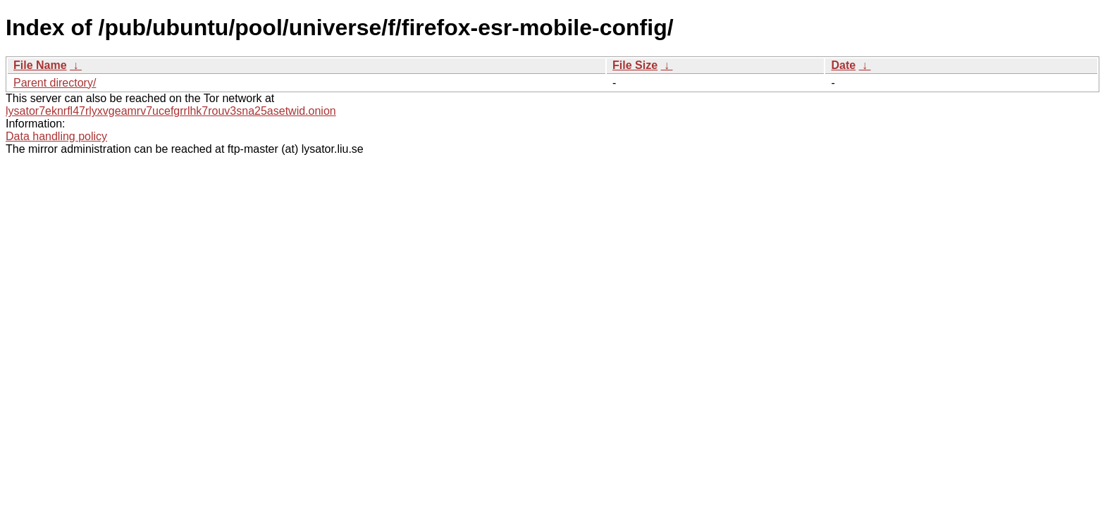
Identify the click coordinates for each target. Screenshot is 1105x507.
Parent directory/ (54, 83)
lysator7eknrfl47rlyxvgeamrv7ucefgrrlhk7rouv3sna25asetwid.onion (171, 111)
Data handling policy (56, 136)
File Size (635, 65)
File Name (40, 65)
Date (843, 65)
